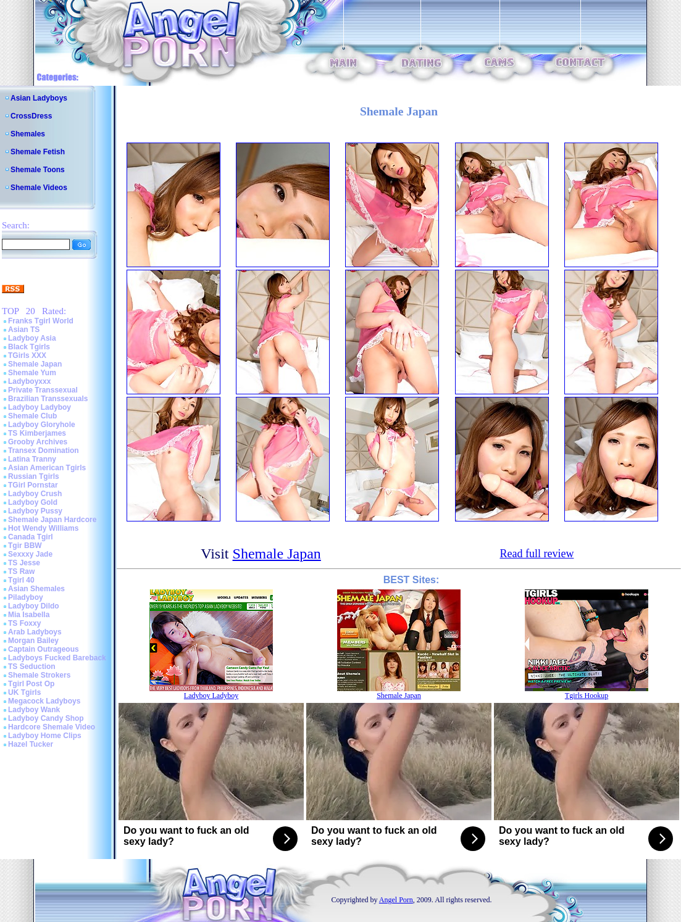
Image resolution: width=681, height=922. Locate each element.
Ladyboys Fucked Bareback (57, 658)
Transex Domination (43, 450)
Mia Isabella (28, 614)
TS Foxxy (24, 623)
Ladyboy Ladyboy (39, 407)
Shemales (27, 134)
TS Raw (21, 571)
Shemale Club (32, 416)
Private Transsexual (43, 390)
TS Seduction (32, 666)
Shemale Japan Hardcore (52, 519)
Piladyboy (25, 597)
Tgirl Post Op (31, 683)
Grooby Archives (37, 442)
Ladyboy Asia (32, 338)
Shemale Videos (38, 187)
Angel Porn (396, 899)
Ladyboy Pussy (35, 511)
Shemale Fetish (37, 151)
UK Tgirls (24, 692)
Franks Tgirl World (40, 321)
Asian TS (24, 329)
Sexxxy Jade (30, 554)
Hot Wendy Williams (43, 528)
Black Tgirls (29, 347)
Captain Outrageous (43, 649)
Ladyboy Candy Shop (46, 718)
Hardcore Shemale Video (51, 727)
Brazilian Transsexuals (48, 398)
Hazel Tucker (30, 744)
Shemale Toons (37, 169)
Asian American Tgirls (47, 467)
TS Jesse (24, 563)
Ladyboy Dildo (33, 606)
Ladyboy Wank (34, 709)
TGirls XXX (27, 355)
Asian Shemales (36, 588)
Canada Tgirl (30, 537)
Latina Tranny (32, 459)
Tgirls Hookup (586, 695)
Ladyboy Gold (32, 502)
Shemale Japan (35, 364)
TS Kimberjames (37, 433)
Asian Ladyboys (38, 98)
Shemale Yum (32, 372)
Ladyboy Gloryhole (41, 424)
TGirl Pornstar (33, 485)
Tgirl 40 (21, 580)
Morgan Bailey (33, 640)
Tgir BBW (25, 545)
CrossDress (31, 116)
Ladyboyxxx (29, 381)
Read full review (536, 553)
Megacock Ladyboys (44, 701)
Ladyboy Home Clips (44, 735)
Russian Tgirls (33, 476)
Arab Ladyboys (35, 632)
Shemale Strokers (39, 675)
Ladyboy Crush (35, 493)
